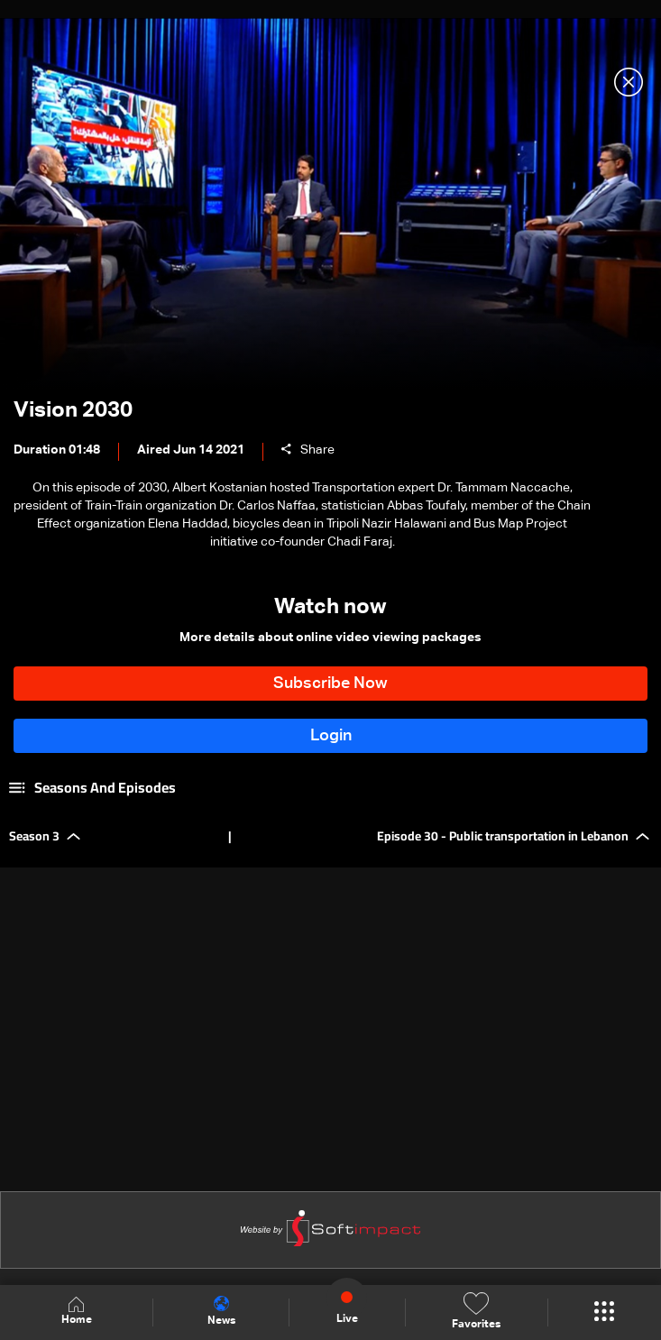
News (221, 1311)
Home (76, 1311)
